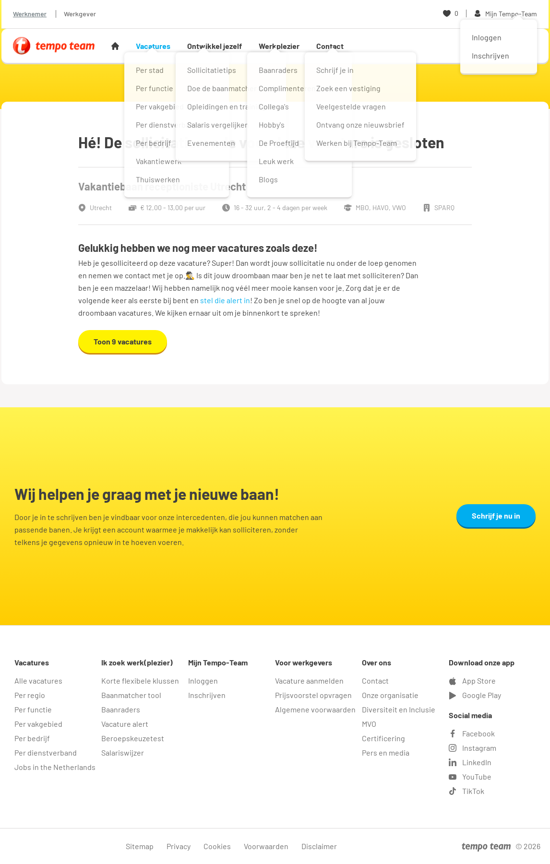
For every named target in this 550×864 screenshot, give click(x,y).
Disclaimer (319, 846)
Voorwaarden (266, 846)
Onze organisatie (390, 694)
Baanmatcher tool (131, 694)
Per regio (29, 694)
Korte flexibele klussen (140, 680)
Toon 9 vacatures (123, 341)
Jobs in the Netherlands (55, 766)
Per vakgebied (38, 723)
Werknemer (30, 14)
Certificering (383, 738)
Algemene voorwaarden (315, 709)
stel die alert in (225, 300)
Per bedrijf (32, 738)
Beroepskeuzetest (132, 738)
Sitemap (140, 846)
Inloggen (203, 680)
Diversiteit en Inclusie (398, 709)
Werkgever (80, 14)
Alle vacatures (38, 680)
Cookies (217, 846)
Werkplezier (279, 45)
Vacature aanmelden (309, 680)
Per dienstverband (45, 752)
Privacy (179, 846)
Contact (330, 45)
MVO (369, 723)
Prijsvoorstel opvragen (313, 694)
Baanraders (120, 709)
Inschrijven (207, 694)
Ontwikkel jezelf (214, 45)
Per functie (33, 709)
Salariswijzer (122, 752)
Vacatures (153, 45)
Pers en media (385, 752)
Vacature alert (124, 723)
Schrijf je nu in (496, 515)
